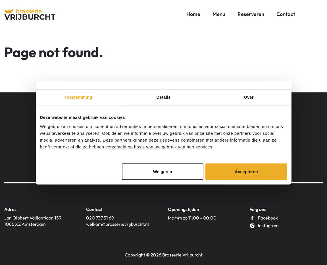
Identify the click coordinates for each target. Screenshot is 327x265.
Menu (219, 14)
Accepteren (246, 171)
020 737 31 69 (100, 218)
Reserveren (251, 14)
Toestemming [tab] (78, 97)
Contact (285, 14)
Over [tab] (249, 97)
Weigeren (162, 171)
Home (193, 14)
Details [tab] (164, 97)
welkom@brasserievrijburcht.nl (117, 224)
